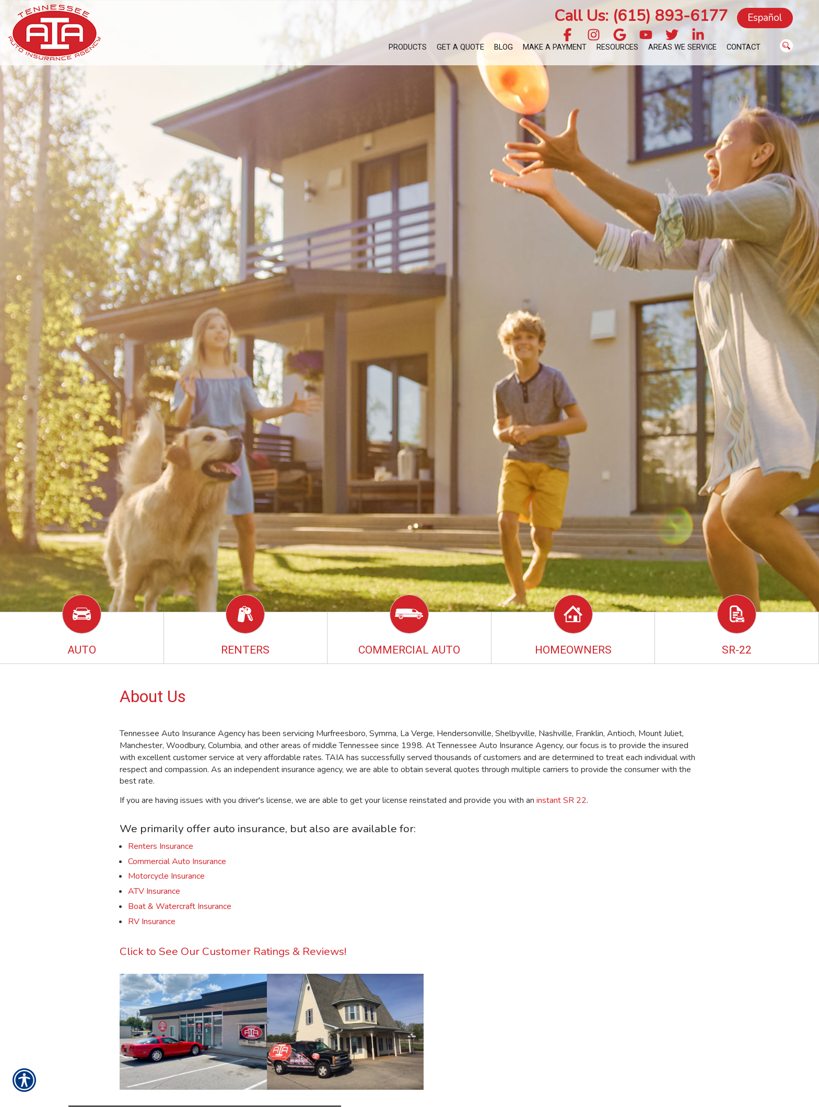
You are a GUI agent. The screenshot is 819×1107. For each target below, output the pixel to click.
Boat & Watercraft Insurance (179, 906)
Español (764, 18)
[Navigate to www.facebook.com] (567, 35)
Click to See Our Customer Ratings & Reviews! (233, 951)
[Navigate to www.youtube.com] (645, 35)
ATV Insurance (154, 891)
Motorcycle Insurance (166, 876)
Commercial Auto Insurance (177, 861)
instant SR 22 (561, 800)
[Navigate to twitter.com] (671, 35)
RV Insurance (152, 921)
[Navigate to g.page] (619, 35)
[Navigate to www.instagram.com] (593, 35)
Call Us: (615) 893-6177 (641, 16)
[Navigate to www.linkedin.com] (698, 35)
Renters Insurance (160, 846)
